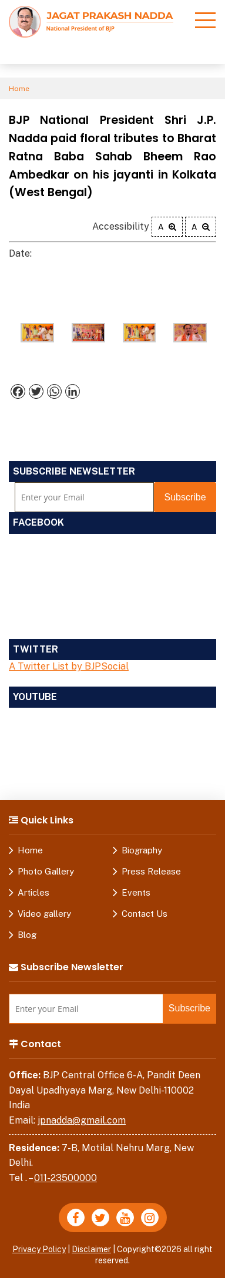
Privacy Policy (39, 1249)
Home (19, 89)
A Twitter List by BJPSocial (69, 666)
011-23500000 (65, 1177)
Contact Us (144, 914)
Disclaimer (91, 1249)
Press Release (151, 871)
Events (136, 892)
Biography (142, 850)
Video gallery (44, 914)
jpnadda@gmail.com (82, 1120)
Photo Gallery (46, 871)
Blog (27, 935)
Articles (33, 892)
